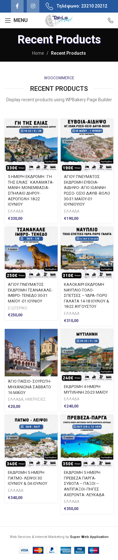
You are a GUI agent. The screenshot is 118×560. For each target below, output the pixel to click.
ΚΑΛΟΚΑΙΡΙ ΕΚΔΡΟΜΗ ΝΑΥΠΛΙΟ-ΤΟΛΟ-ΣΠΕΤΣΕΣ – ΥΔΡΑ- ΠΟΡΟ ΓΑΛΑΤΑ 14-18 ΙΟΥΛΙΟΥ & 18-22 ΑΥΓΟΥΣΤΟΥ (86, 295)
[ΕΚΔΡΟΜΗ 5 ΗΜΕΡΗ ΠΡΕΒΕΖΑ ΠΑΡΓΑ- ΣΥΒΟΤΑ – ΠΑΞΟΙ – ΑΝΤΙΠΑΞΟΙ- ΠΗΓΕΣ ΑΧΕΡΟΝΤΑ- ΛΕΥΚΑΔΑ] (87, 441)
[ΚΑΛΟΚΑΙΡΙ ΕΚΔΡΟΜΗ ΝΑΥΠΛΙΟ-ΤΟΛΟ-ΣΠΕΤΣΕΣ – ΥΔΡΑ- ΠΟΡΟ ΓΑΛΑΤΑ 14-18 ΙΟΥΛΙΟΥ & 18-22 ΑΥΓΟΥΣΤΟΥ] (87, 253)
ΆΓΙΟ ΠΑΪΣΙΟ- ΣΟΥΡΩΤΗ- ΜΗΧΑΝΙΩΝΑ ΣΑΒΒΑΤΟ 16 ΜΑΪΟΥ (29, 387)
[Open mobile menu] (16, 20)
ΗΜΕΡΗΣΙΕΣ (35, 399)
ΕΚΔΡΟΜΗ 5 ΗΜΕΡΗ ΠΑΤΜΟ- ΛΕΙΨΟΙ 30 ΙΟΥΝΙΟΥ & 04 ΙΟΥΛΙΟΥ (27, 478)
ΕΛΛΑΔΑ (15, 211)
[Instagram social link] (33, 6)
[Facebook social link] (17, 6)
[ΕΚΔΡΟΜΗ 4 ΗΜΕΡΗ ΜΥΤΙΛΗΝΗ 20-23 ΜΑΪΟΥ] (87, 355)
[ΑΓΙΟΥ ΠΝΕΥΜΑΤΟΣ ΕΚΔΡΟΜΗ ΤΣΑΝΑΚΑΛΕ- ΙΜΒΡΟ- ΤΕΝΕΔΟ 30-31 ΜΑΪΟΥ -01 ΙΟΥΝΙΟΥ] (31, 253)
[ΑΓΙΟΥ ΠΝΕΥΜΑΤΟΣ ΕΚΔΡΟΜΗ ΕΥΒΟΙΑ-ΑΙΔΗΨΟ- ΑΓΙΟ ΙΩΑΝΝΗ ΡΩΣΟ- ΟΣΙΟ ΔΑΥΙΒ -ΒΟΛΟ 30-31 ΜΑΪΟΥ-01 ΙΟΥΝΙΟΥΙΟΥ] (87, 145)
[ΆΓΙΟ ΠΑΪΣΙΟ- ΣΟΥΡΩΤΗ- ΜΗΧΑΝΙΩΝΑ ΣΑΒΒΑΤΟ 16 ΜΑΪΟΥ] (31, 352)
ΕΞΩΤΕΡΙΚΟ (17, 308)
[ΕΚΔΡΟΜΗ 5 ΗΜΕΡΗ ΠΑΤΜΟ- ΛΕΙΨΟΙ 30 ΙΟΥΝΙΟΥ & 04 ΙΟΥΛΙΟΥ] (31, 441)
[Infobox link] (108, 20)
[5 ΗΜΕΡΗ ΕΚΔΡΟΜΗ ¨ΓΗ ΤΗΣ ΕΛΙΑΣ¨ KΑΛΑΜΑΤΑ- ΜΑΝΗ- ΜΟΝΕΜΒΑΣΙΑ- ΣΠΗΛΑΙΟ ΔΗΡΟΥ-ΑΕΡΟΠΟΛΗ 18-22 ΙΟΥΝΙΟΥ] (31, 145)
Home (38, 53)
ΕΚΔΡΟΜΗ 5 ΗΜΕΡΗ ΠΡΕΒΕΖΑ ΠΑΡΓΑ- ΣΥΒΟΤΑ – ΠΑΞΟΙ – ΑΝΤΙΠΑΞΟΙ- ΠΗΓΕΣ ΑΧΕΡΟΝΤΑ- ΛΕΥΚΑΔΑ (84, 483)
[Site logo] (59, 20)
